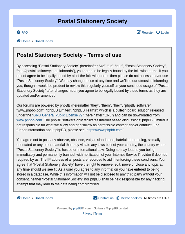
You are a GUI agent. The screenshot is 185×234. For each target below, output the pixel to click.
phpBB (77, 208)
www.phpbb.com (29, 120)
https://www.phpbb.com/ (104, 130)
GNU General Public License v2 (57, 115)
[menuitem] (22, 32)
